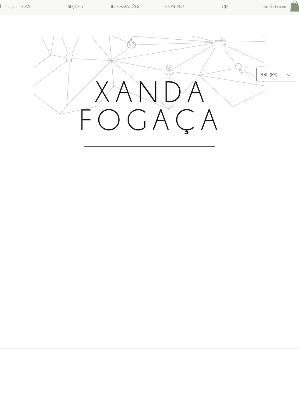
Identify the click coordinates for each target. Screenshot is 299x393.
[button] (275, 74)
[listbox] (275, 74)
